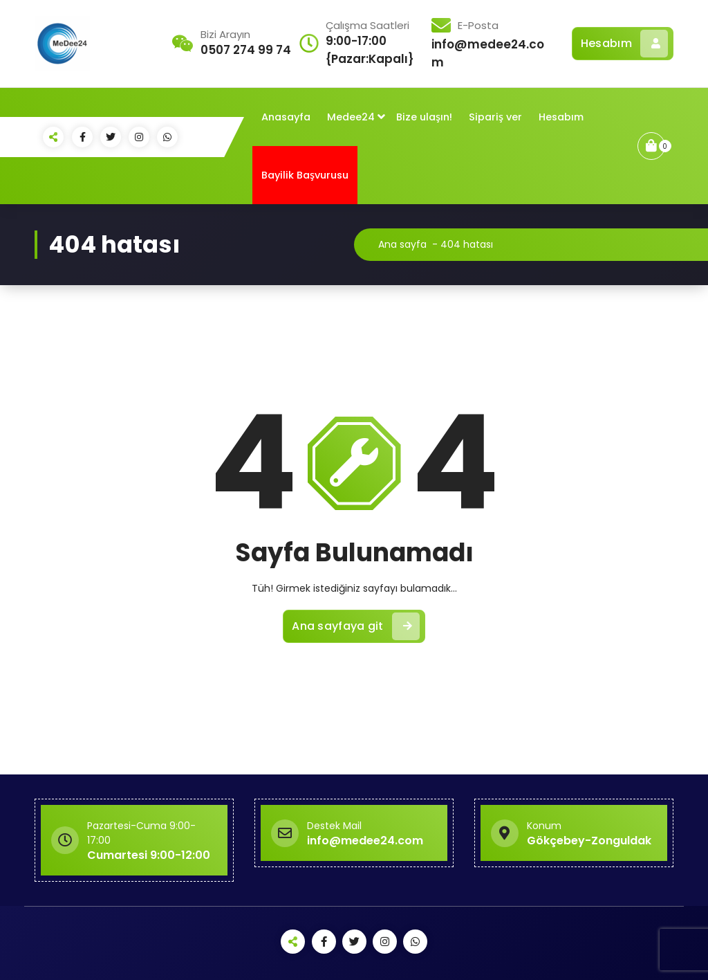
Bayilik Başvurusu (304, 175)
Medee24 (351, 117)
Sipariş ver (495, 117)
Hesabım (624, 43)
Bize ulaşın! (424, 117)
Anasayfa (285, 117)
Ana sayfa (402, 244)
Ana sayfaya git (356, 626)
